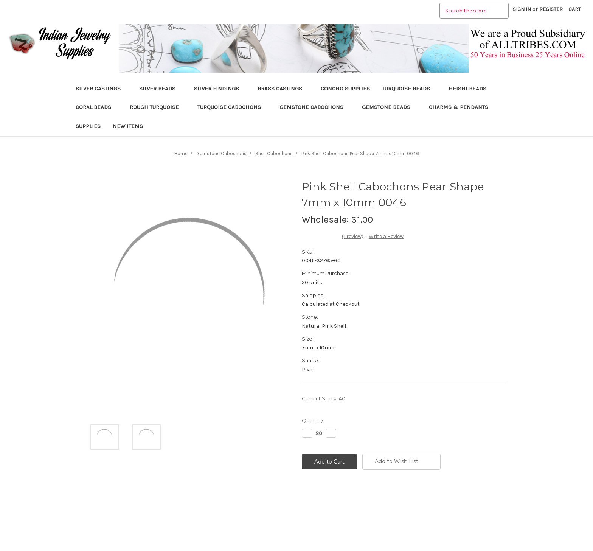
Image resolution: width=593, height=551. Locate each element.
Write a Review (386, 236)
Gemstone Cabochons (314, 107)
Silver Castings (101, 88)
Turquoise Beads (409, 88)
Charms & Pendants (458, 107)
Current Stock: (323, 398)
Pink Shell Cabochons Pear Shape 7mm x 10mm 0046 (360, 153)
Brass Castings (283, 88)
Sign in (522, 9)
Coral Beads (97, 107)
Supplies (88, 126)
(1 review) (352, 236)
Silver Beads (160, 88)
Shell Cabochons (274, 153)
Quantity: (313, 420)
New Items (128, 126)
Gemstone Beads (389, 107)
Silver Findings (219, 88)
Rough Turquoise (157, 107)
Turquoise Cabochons (232, 107)
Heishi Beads (467, 88)
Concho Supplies (345, 88)
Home (181, 153)
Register (551, 9)
